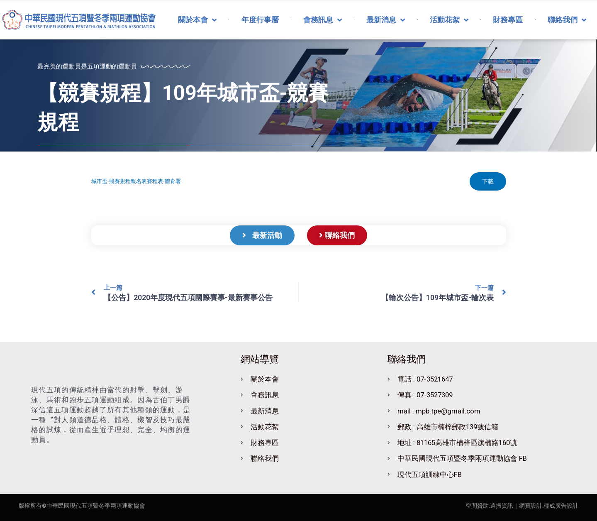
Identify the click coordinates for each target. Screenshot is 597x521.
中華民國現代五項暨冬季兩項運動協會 (95, 505)
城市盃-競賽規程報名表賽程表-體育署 (136, 181)
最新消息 (385, 20)
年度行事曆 (260, 19)
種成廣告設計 (560, 505)
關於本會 (197, 20)
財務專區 (508, 19)
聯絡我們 (567, 20)
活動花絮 (449, 20)
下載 (488, 181)
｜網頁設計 (527, 505)
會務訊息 (322, 20)
